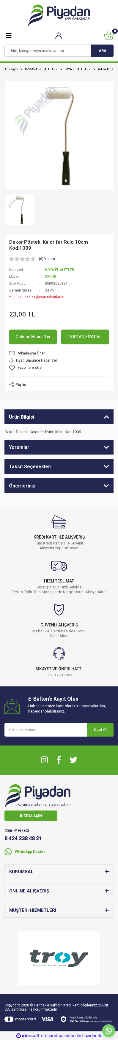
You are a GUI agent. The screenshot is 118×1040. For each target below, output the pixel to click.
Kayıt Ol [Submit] (100, 729)
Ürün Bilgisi (21, 417)
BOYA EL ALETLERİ (60, 270)
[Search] (59, 51)
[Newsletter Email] (59, 730)
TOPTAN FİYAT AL (85, 336)
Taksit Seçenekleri (30, 466)
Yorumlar (19, 447)
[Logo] (59, 15)
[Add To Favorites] (59, 368)
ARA (102, 50)
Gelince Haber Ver (33, 336)
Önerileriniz (22, 486)
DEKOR (50, 277)
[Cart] (109, 35)
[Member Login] (58, 35)
